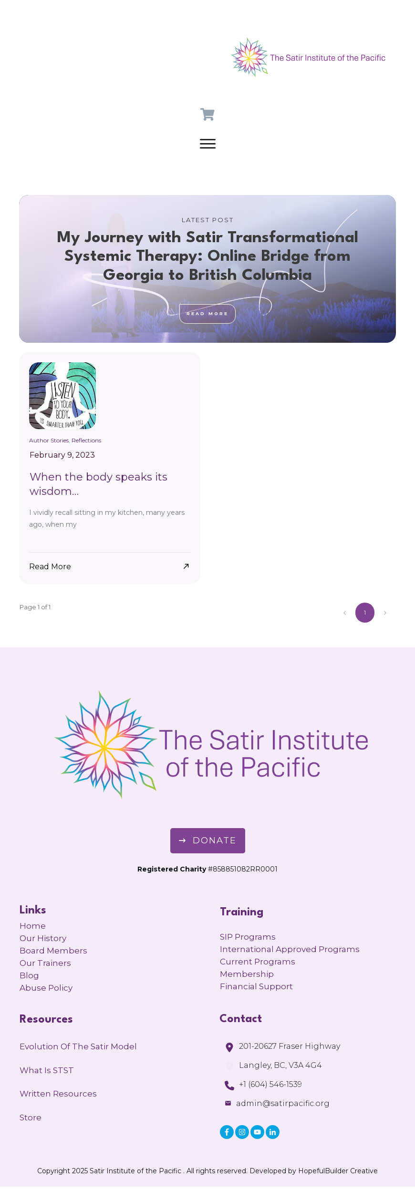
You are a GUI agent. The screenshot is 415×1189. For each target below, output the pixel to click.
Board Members (53, 950)
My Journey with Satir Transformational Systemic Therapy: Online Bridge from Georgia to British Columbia (207, 269)
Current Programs (257, 961)
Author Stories (49, 440)
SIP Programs (248, 937)
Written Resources (58, 1093)
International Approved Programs (290, 949)
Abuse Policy (46, 988)
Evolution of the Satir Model (78, 1046)
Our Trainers (45, 963)
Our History (43, 938)
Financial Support (256, 986)
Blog (29, 975)
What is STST (47, 1070)
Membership (247, 974)
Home (33, 926)
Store (31, 1117)
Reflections (86, 440)
